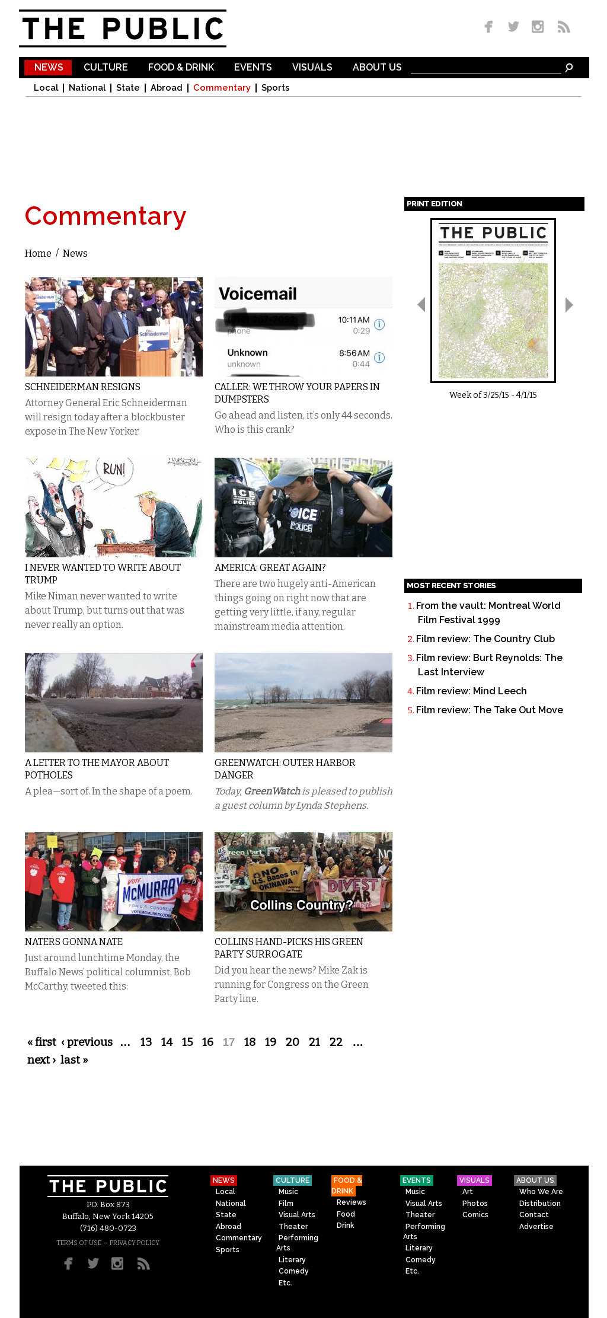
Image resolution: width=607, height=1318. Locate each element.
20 (292, 1042)
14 (166, 1042)
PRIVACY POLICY (134, 1243)
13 (146, 1042)
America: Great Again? (270, 567)
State (128, 88)
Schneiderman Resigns (82, 386)
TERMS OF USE (78, 1243)
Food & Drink (181, 68)
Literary (292, 1260)
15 (187, 1042)
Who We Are (541, 1192)
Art (467, 1192)
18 (249, 1042)
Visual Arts (297, 1215)
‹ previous (87, 1042)
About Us (377, 68)
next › (41, 1060)
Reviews (351, 1202)
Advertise (536, 1227)
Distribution (540, 1203)
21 (314, 1042)
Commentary (222, 88)
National (87, 88)
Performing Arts (297, 1243)
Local (46, 88)
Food (346, 1214)
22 (336, 1042)
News (48, 68)
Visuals (312, 68)
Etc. (285, 1283)
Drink (345, 1225)
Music (288, 1192)
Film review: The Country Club (485, 638)
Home (38, 253)
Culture (106, 68)
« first (41, 1042)
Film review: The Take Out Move (489, 710)
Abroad (167, 88)
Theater (293, 1227)
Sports (275, 88)
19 (270, 1042)
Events (253, 68)
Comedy (294, 1271)
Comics (475, 1215)
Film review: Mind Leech (471, 691)
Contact (534, 1215)
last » (74, 1060)
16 (207, 1042)
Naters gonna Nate (74, 941)
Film (286, 1203)
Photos (475, 1203)
